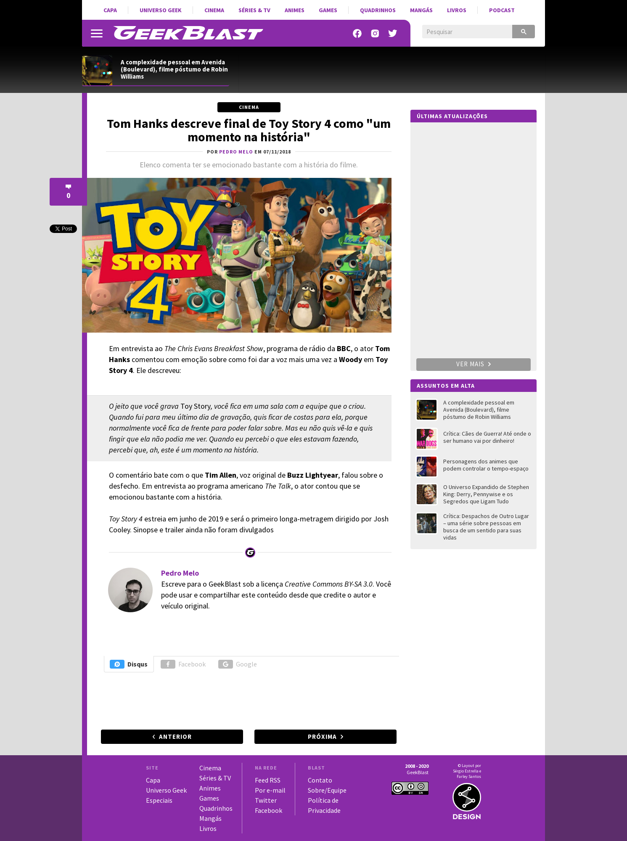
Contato (320, 780)
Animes (294, 10)
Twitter (266, 800)
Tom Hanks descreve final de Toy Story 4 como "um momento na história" (249, 130)
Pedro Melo (180, 573)
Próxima (322, 737)
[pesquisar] (461, 32)
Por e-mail (270, 790)
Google (237, 664)
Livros (456, 10)
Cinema (214, 10)
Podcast (502, 10)
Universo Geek (161, 10)
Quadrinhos (378, 10)
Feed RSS (267, 780)
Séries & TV (254, 10)
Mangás (421, 10)
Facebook (183, 664)
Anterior (175, 737)
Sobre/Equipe (327, 790)
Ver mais (473, 364)
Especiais (159, 800)
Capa (110, 10)
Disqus (129, 664)
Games (328, 10)
